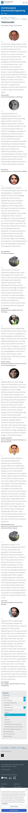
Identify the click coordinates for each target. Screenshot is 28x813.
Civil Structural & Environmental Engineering (13, 9)
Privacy (2, 786)
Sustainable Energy (15, 18)
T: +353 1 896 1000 (5, 769)
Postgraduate (12, 17)
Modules (7, 712)
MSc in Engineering (5, 18)
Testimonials (24, 18)
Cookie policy (17, 784)
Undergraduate (6, 695)
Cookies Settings (17, 786)
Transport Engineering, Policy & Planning (13, 726)
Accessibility (4, 784)
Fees (6, 717)
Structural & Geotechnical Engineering (12, 724)
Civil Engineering (4, 747)
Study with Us (8, 722)
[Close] (26, 791)
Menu (4, 13)
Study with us (7, 705)
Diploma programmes (8, 731)
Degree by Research (7, 736)
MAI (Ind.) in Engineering (9, 733)
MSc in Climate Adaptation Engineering (12, 729)
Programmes (4, 17)
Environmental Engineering (10, 702)
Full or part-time (8, 710)
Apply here (7, 719)
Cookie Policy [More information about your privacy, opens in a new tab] (5, 805)
